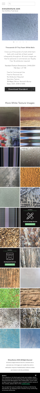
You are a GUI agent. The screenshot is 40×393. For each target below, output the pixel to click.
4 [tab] (23, 42)
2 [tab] (17, 42)
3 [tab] (20, 42)
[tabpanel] (20, 27)
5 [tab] (26, 42)
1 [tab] (14, 42)
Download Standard (18, 89)
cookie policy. (26, 383)
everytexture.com (20, 9)
